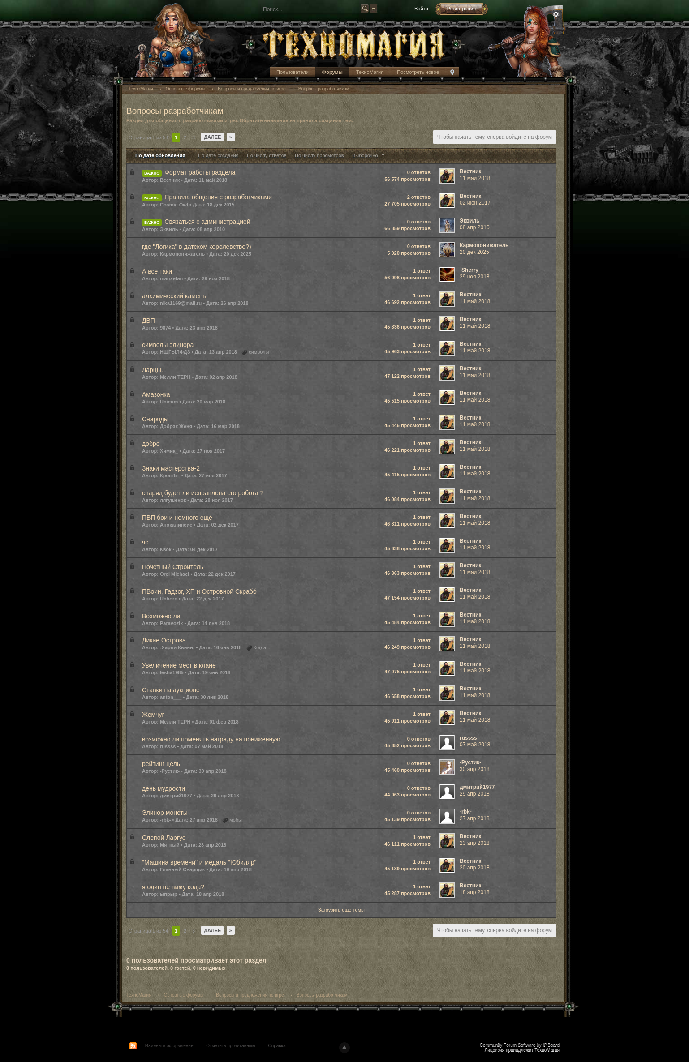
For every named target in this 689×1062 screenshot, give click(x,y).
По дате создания (218, 155)
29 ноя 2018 (475, 277)
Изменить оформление (169, 1045)
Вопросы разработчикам (322, 995)
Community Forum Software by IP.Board (520, 1044)
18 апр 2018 (475, 892)
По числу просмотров (319, 155)
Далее (212, 137)
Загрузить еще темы (341, 909)
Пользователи (292, 72)
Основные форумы (183, 995)
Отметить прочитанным (230, 1045)
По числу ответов (267, 155)
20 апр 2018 (475, 868)
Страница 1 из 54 (148, 137)
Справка (277, 1045)
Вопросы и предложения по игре (250, 995)
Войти (421, 8)
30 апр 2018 (475, 769)
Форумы (332, 72)
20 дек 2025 (474, 252)
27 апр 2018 (475, 818)
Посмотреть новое (418, 72)
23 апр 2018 (475, 843)
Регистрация (461, 8)
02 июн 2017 (475, 203)
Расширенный (556, 14)
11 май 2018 (475, 178)
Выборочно (369, 155)
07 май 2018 (475, 744)
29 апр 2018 (475, 794)
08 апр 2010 (475, 227)
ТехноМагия (369, 72)
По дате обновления (160, 155)
